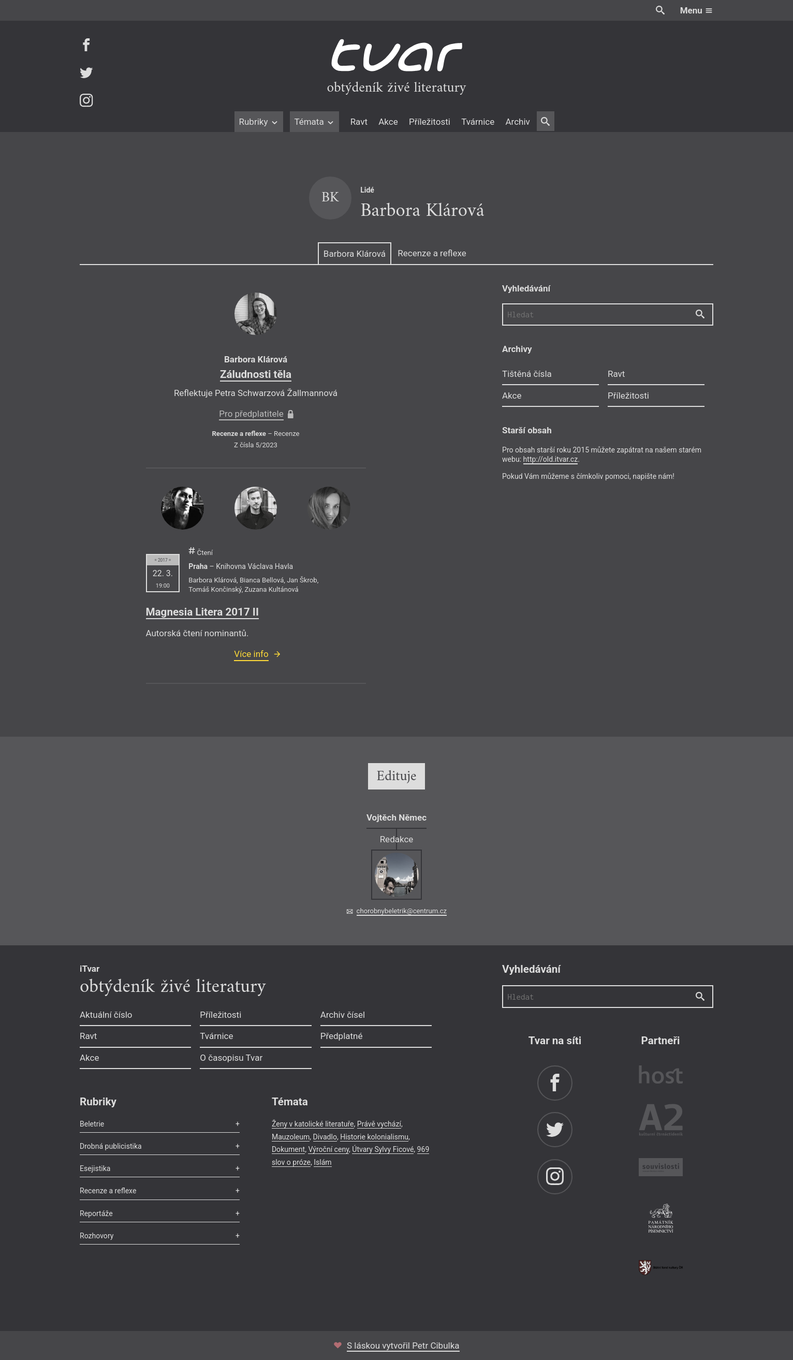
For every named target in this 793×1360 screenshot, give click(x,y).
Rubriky (258, 121)
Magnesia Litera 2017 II (202, 612)
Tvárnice (477, 121)
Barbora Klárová (355, 253)
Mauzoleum (291, 1137)
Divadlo (325, 1137)
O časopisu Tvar (231, 1057)
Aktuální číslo (106, 1015)
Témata (314, 121)
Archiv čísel (342, 1015)
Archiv (517, 121)
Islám (322, 1162)
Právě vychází (379, 1124)
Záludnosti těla (255, 374)
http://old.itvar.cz (550, 459)
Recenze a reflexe (432, 253)
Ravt (359, 121)
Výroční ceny (328, 1149)
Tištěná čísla (527, 374)
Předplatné (341, 1036)
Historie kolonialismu (374, 1137)
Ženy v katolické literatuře (313, 1124)
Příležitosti (429, 121)
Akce (388, 121)
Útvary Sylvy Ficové (383, 1149)
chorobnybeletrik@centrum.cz (402, 911)
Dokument (288, 1149)
